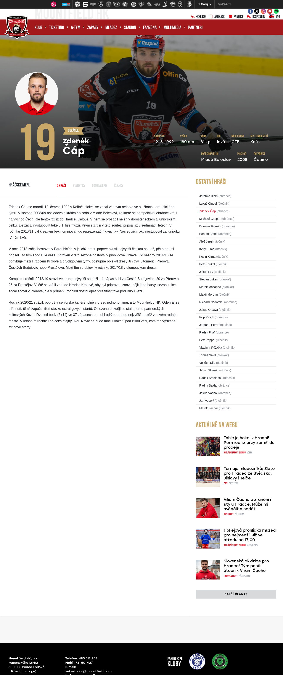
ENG (274, 17)
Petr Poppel (207, 340)
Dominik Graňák (210, 226)
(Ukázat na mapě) (22, 671)
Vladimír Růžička (210, 347)
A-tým (75, 27)
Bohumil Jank (208, 234)
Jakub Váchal (208, 393)
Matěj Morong (208, 294)
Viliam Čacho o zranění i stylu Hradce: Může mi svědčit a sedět (247, 504)
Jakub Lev (206, 272)
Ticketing (56, 27)
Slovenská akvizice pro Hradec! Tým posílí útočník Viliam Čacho (246, 566)
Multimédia (172, 27)
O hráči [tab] (61, 186)
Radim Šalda (208, 385)
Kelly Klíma (206, 249)
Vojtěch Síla (207, 362)
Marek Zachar (208, 408)
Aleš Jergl (205, 241)
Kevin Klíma (207, 256)
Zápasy (92, 27)
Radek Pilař (207, 332)
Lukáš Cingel (208, 203)
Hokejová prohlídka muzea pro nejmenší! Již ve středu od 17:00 (250, 535)
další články (236, 594)
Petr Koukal (207, 264)
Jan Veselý (206, 400)
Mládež (111, 27)
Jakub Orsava (208, 309)
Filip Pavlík (206, 317)
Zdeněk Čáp (207, 211)
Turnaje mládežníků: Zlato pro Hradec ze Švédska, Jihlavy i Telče (249, 473)
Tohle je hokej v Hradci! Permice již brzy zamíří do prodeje (249, 442)
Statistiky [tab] (79, 186)
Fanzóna (150, 27)
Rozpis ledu (256, 17)
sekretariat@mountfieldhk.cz (88, 671)
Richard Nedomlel (211, 302)
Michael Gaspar (209, 218)
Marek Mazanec (210, 287)
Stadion (130, 27)
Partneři (195, 27)
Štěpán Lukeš (208, 279)
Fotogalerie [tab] (99, 186)
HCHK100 (198, 17)
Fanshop (235, 17)
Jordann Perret (209, 325)
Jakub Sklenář (209, 370)
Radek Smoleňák (210, 378)
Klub (38, 27)
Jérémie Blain (208, 196)
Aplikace (217, 17)
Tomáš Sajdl (207, 355)
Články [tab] (118, 186)
